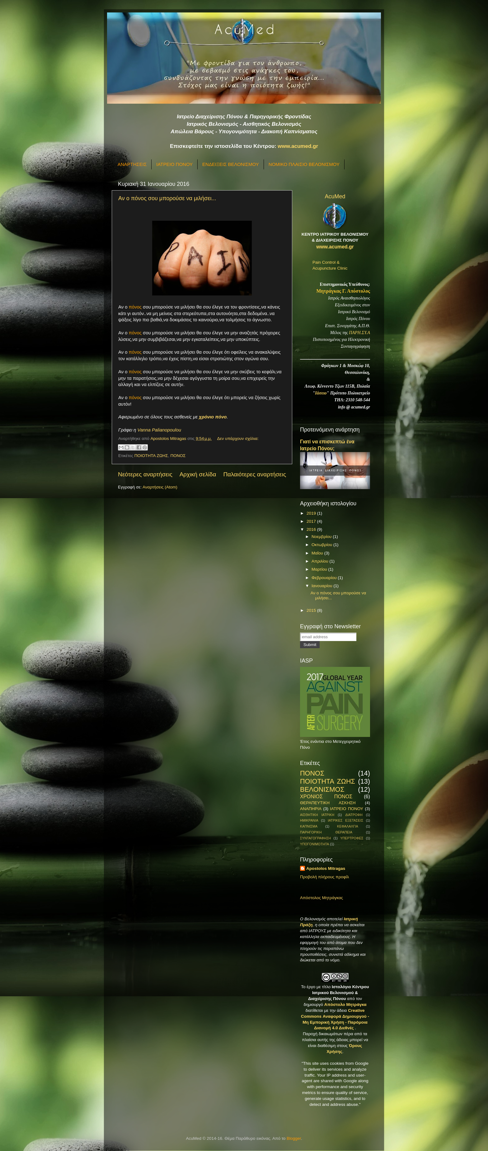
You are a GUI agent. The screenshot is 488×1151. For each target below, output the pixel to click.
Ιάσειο (320, 393)
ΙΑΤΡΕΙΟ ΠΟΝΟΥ (174, 164)
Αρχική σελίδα (198, 474)
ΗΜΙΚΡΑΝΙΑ (309, 820)
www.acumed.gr (298, 146)
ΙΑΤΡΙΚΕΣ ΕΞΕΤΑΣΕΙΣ (345, 820)
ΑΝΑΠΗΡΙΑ (310, 808)
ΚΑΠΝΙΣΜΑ (308, 826)
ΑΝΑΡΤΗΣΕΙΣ (132, 164)
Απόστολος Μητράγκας (321, 897)
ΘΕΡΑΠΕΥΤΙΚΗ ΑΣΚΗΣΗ (327, 802)
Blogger (294, 1138)
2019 (312, 513)
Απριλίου (320, 561)
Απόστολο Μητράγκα (345, 1004)
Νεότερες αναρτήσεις (145, 474)
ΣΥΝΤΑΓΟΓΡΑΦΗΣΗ (315, 838)
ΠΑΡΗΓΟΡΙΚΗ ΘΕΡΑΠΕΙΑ (326, 832)
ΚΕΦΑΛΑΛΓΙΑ (347, 826)
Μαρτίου (320, 569)
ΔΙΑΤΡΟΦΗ (353, 815)
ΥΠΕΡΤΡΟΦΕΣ (351, 838)
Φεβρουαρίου (325, 577)
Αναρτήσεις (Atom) (160, 487)
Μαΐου (318, 553)
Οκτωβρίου (322, 544)
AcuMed (335, 196)
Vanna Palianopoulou (159, 429)
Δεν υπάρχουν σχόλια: (238, 438)
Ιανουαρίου (322, 585)
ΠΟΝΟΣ (177, 455)
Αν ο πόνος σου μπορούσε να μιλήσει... (167, 198)
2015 (312, 610)
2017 (312, 521)
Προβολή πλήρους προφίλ (324, 877)
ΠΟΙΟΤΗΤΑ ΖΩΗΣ (151, 455)
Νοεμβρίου (322, 536)
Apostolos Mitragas (325, 868)
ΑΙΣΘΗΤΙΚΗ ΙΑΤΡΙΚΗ (317, 815)
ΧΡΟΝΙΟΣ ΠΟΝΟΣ (326, 796)
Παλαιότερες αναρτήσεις (254, 474)
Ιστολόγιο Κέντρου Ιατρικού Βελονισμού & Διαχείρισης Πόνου (338, 992)
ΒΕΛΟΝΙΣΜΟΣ (322, 789)
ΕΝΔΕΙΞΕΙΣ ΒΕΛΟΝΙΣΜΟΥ (230, 164)
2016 (312, 529)
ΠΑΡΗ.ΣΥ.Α (359, 332)
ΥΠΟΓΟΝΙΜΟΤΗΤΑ (314, 844)
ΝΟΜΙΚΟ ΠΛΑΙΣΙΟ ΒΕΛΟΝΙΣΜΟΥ (304, 164)
